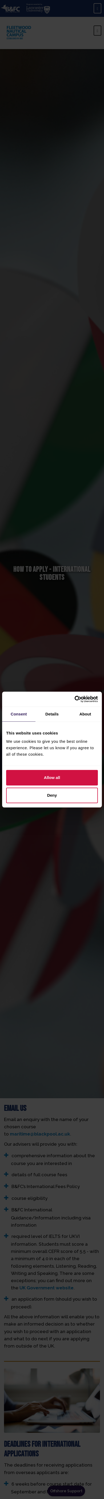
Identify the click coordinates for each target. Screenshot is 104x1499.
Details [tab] (52, 714)
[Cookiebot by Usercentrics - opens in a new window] (75, 699)
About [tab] (85, 714)
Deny (52, 795)
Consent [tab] (19, 714)
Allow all (52, 777)
